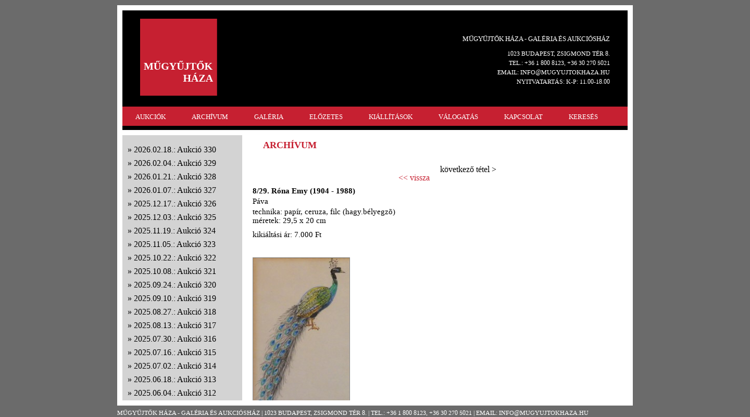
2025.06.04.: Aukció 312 (175, 392)
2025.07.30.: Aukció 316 (175, 338)
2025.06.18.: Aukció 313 (175, 379)
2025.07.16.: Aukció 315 (175, 352)
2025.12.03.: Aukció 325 (175, 217)
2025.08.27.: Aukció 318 (175, 311)
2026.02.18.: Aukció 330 (175, 149)
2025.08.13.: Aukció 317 (175, 325)
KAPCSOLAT (523, 116)
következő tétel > (468, 169)
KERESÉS (583, 116)
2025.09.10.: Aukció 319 (175, 298)
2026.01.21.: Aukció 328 (175, 176)
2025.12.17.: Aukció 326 (175, 203)
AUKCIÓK (150, 116)
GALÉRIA (268, 116)
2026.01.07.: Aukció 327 (175, 190)
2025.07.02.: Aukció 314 (175, 365)
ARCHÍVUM (210, 116)
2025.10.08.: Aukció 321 (175, 271)
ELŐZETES (326, 116)
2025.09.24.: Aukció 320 (175, 284)
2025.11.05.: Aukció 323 (175, 244)
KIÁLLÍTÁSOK (391, 116)
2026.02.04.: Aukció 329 (175, 163)
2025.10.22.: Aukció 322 (175, 257)
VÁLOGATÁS (458, 116)
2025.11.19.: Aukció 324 (175, 230)
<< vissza (414, 178)
